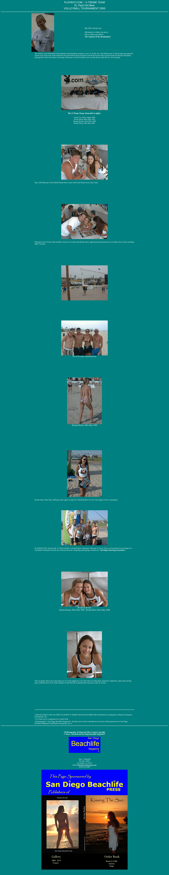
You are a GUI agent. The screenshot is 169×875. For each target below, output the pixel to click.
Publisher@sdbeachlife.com (86, 765)
